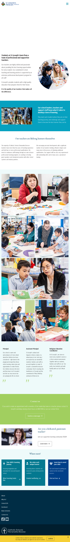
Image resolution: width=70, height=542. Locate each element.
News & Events (5, 511)
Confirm (50, 539)
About (3, 496)
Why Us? (3, 500)
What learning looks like (9, 480)
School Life (4, 504)
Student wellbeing (32, 479)
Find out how (54, 479)
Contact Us (4, 515)
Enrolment (4, 507)
